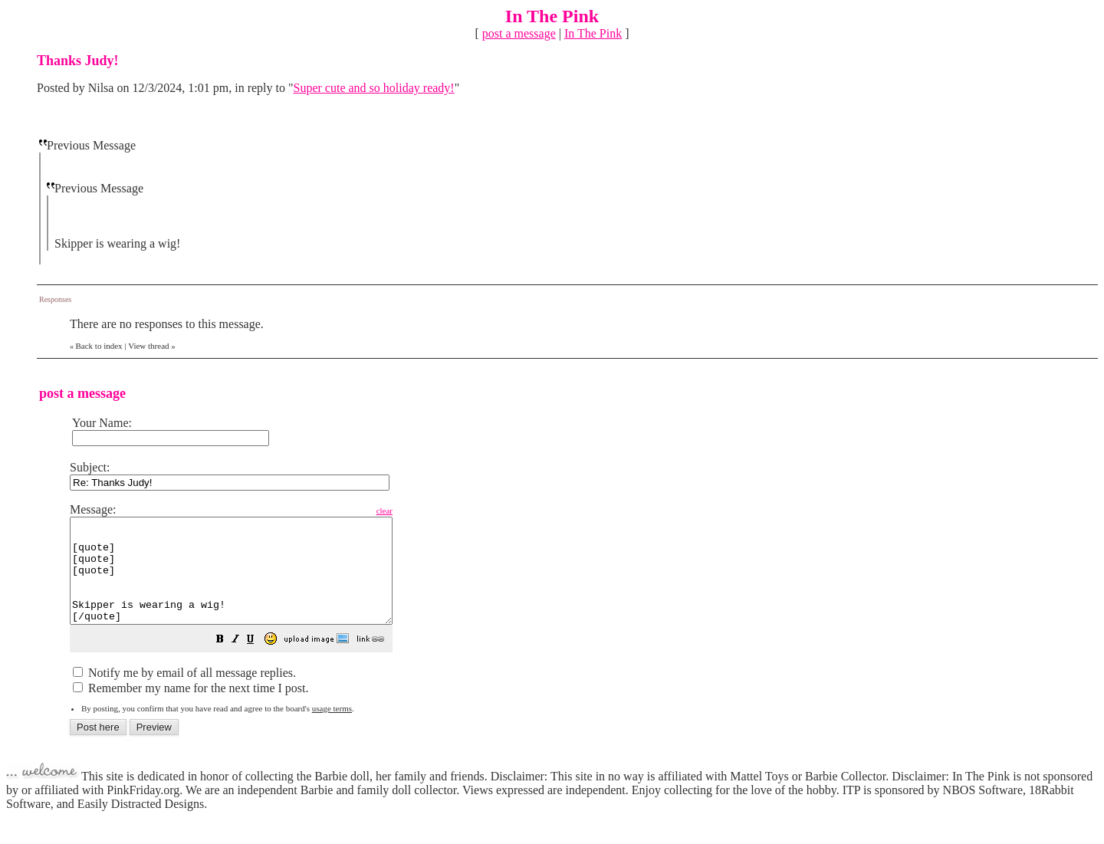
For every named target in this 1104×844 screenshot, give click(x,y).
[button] (258, 661)
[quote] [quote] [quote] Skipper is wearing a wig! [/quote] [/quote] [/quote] (250, 581)
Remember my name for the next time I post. (190, 708)
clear (423, 510)
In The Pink (593, 33)
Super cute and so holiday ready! (374, 87)
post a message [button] (519, 33)
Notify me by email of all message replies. (184, 693)
